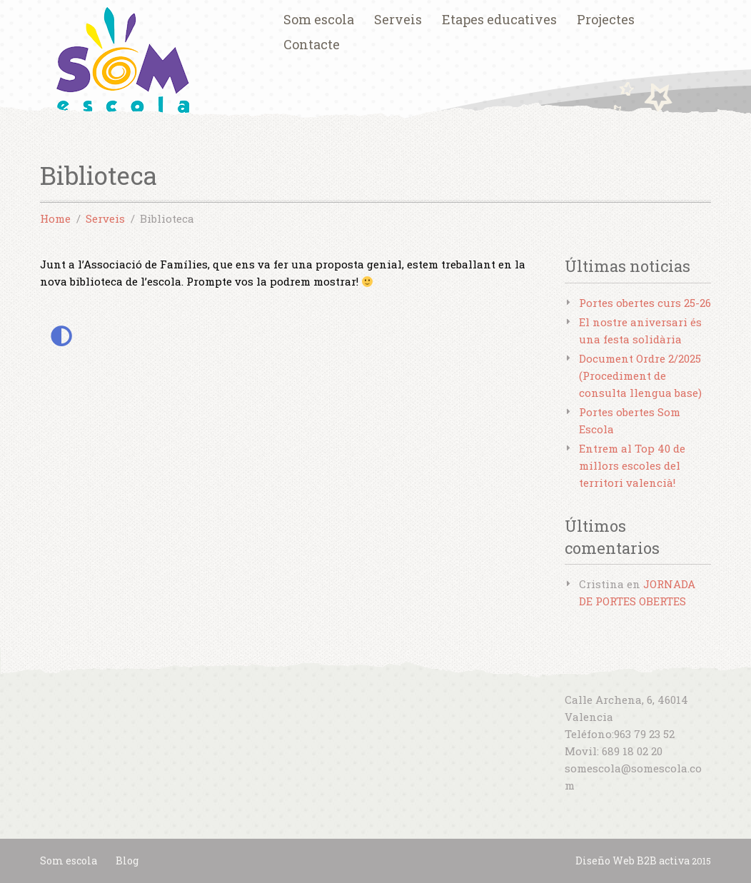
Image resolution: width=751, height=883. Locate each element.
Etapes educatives (499, 19)
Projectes (606, 19)
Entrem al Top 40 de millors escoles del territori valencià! (632, 465)
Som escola (318, 19)
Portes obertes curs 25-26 (645, 303)
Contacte (311, 44)
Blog (127, 860)
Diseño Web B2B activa (632, 860)
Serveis (398, 19)
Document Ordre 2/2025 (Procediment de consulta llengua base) (640, 375)
